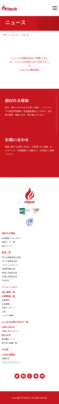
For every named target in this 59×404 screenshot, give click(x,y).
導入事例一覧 (8, 292)
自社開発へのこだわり (11, 238)
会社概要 (5, 304)
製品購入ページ (8, 339)
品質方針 (5, 358)
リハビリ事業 (7, 315)
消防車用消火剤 (8, 268)
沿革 (4, 311)
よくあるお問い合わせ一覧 (15, 321)
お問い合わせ (8, 327)
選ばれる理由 (8, 233)
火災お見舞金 (8, 354)
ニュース (14, 34)
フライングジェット (10, 265)
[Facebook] (23, 376)
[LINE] (42, 376)
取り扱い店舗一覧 (9, 342)
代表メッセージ (8, 307)
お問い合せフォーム (10, 331)
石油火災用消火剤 (9, 276)
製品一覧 (6, 252)
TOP (5, 34)
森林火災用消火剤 (9, 272)
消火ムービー (7, 245)
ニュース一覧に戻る (29, 69)
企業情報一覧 (8, 296)
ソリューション (9, 286)
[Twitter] (17, 376)
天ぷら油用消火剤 (9, 261)
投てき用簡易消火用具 (11, 257)
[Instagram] (29, 376)
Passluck (5, 280)
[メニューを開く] (54, 8)
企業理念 (5, 300)
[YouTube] (35, 376)
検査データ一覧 (8, 241)
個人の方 (6, 335)
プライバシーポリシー (11, 362)
